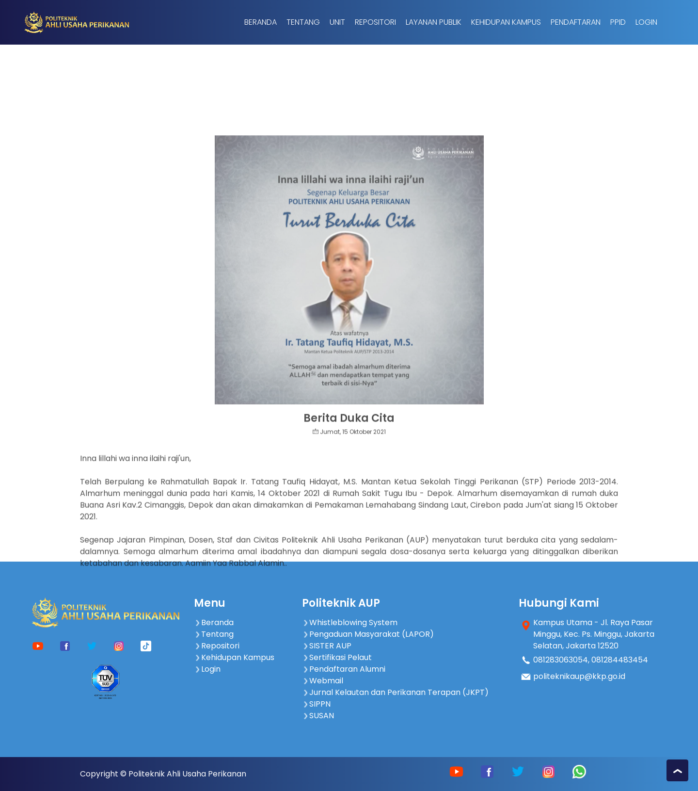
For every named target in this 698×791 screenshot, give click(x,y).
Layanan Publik (433, 22)
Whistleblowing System (349, 622)
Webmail (322, 680)
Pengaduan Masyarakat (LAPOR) (368, 634)
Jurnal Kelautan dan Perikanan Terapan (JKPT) (395, 692)
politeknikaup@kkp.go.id (579, 676)
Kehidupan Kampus (506, 22)
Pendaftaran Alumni (343, 669)
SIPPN (316, 704)
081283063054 (560, 659)
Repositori (375, 22)
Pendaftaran (576, 22)
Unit (337, 22)
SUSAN (318, 715)
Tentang (303, 22)
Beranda (260, 22)
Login (646, 22)
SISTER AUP (326, 645)
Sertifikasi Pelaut (337, 657)
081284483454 (619, 659)
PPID (618, 22)
